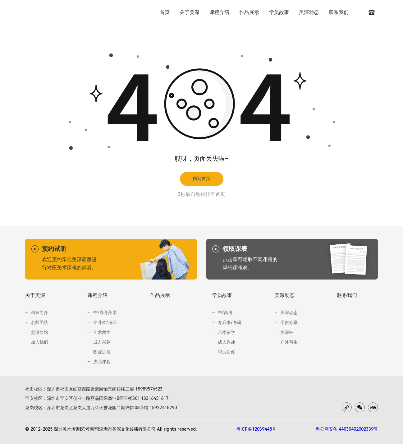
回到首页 (201, 178)
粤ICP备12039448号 (256, 429)
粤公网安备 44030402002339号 (347, 429)
